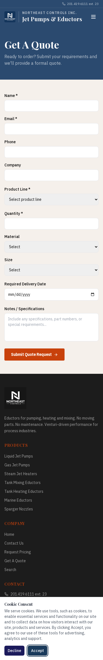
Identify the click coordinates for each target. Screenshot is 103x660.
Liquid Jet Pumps (18, 456)
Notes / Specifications (24, 308)
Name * (11, 95)
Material (12, 236)
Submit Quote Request (34, 354)
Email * (10, 118)
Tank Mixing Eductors (22, 482)
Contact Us (14, 543)
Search (10, 569)
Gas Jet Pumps (17, 464)
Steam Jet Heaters (20, 473)
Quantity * (13, 213)
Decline (14, 650)
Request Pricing (17, 552)
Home (9, 534)
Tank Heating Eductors (23, 491)
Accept (37, 650)
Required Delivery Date (25, 284)
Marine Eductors (18, 500)
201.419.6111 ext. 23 (80, 4)
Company (12, 165)
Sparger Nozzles (18, 509)
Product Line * (17, 189)
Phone (10, 141)
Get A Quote (15, 560)
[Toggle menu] (93, 17)
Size (8, 259)
